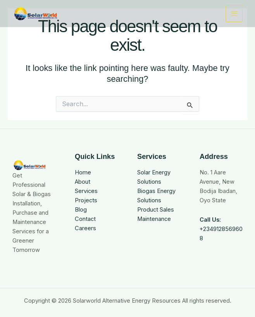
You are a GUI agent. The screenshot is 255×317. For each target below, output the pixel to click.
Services (86, 191)
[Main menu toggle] (234, 13)
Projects (86, 200)
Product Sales (155, 209)
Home (83, 172)
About (82, 181)
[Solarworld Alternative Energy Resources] (35, 13)
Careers (85, 228)
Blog (81, 209)
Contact (85, 218)
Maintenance (154, 218)
